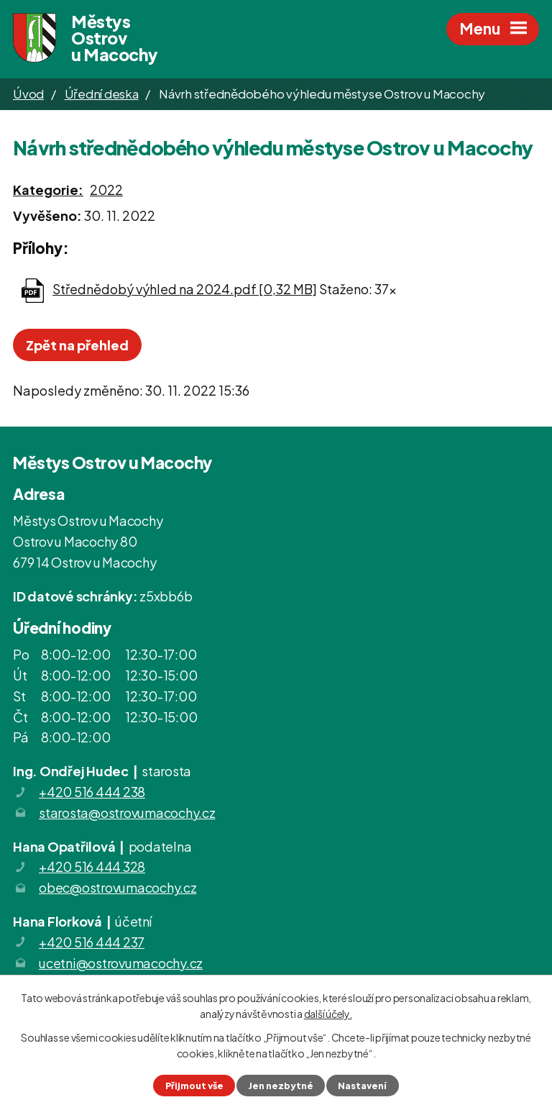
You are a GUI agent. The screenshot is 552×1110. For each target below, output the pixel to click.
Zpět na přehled (77, 345)
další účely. (328, 1013)
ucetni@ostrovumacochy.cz (121, 963)
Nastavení (362, 1085)
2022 (106, 189)
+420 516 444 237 (91, 942)
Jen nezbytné (280, 1085)
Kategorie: (48, 189)
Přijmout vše (194, 1085)
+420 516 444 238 (92, 791)
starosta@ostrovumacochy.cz (127, 812)
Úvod (28, 93)
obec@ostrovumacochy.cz (118, 887)
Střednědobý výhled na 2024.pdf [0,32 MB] (184, 289)
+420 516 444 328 (92, 866)
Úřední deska (102, 93)
